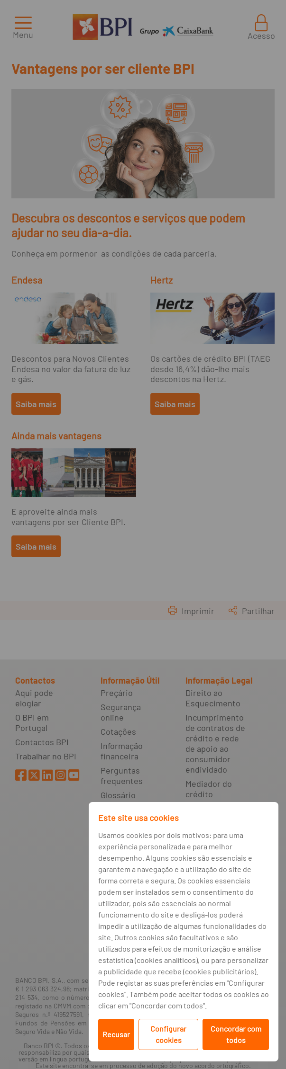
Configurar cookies (168, 1034)
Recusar (116, 1034)
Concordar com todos (236, 1034)
